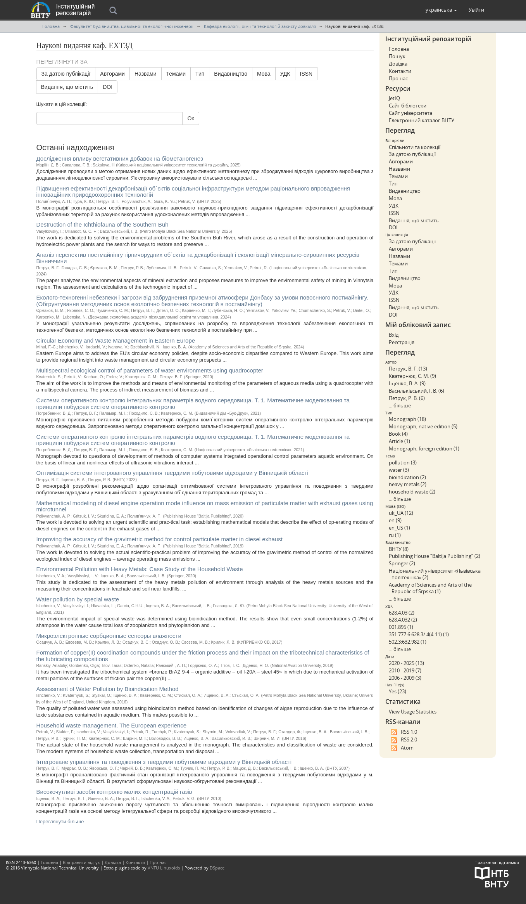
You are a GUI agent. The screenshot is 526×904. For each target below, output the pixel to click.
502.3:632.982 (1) (407, 641)
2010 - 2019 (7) (405, 670)
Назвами (146, 74)
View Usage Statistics (412, 711)
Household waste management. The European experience (111, 725)
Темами (176, 74)
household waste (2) (412, 491)
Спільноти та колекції (414, 147)
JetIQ (394, 98)
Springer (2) (402, 563)
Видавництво (230, 74)
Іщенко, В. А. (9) (407, 383)
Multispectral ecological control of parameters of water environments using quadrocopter (149, 370)
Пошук (397, 56)
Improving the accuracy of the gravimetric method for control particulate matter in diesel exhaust (159, 539)
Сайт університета (410, 112)
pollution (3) (403, 462)
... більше (400, 405)
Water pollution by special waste (77, 599)
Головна (51, 26)
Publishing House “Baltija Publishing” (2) (434, 555)
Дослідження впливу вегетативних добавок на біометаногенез (119, 158)
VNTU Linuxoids (164, 868)
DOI (107, 87)
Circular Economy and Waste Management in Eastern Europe (115, 340)
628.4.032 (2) (403, 619)
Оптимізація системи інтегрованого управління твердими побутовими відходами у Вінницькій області (172, 472)
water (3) (399, 469)
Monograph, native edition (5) (423, 426)
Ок (190, 118)
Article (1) (399, 441)
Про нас (398, 78)
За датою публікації (66, 74)
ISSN (306, 74)
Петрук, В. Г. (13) (408, 368)
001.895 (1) (401, 626)
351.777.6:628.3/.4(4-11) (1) (419, 634)
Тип (199, 74)
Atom (401, 748)
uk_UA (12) (401, 512)
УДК (285, 74)
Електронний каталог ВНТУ (421, 120)
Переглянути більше (60, 821)
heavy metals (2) (407, 484)
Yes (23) (397, 691)
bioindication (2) (407, 477)
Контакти (400, 71)
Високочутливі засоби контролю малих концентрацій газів (114, 791)
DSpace (217, 868)
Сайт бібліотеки (407, 105)
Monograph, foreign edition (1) (424, 448)
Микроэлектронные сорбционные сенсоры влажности (108, 635)
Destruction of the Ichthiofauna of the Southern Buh (102, 224)
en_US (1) (399, 527)
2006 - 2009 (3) (405, 677)
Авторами (112, 74)
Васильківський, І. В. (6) (416, 390)
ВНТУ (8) (399, 549)
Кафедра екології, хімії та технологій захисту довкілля (260, 26)
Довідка (398, 63)
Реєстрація (401, 342)
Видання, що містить (67, 87)
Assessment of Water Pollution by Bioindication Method (107, 689)
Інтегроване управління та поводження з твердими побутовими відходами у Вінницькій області (164, 762)
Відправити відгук (81, 862)
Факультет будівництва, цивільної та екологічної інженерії (131, 26)
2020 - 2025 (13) (406, 663)
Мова (264, 74)
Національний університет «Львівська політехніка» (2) (435, 574)
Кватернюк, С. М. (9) (412, 375)
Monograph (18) (407, 419)
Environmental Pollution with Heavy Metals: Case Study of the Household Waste (139, 569)
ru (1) (395, 535)
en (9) (395, 520)
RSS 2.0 (403, 740)
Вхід (393, 334)
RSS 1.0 (403, 732)
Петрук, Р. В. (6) (407, 398)
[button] (441, 9)
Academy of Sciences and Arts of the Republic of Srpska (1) (430, 588)
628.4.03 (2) (401, 612)
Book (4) (398, 433)
